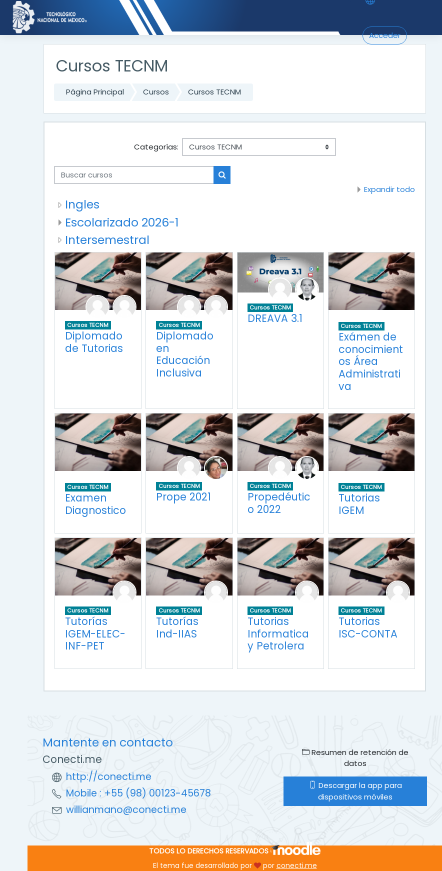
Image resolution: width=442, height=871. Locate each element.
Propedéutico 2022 (279, 503)
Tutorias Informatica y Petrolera (278, 633)
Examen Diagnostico (95, 504)
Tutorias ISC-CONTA (368, 627)
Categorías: (156, 147)
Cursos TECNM (214, 91)
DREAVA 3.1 (275, 318)
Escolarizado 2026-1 (121, 222)
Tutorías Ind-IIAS (177, 627)
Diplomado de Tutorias (94, 342)
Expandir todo (389, 189)
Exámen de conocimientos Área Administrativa (370, 362)
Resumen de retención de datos (355, 757)
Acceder (384, 35)
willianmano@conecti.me (126, 809)
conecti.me (296, 865)
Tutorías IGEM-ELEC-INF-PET (95, 633)
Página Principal (95, 91)
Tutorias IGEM (359, 504)
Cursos (156, 91)
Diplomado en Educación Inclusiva (185, 354)
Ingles (82, 204)
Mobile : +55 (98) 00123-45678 (138, 793)
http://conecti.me (109, 777)
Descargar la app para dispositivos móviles (355, 791)
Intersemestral (107, 240)
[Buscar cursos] (134, 175)
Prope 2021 (183, 497)
